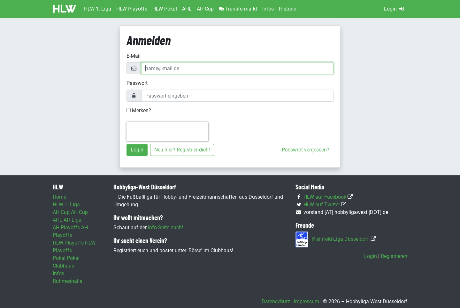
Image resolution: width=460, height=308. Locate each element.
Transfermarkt (238, 9)
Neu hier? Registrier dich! (182, 150)
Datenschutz (276, 301)
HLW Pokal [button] (164, 9)
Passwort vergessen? (305, 150)
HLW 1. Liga (66, 205)
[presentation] (167, 131)
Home (59, 197)
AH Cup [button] (205, 9)
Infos (268, 9)
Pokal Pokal (66, 258)
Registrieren (394, 256)
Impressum (306, 301)
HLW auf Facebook (324, 197)
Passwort (137, 83)
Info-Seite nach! (165, 227)
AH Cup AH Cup (70, 212)
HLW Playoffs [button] (131, 9)
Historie (287, 9)
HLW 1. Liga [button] (97, 9)
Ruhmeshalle (67, 281)
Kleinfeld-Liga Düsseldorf (340, 239)
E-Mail (133, 56)
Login (394, 9)
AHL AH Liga (67, 220)
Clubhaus (63, 266)
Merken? (138, 110)
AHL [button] (187, 9)
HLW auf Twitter (321, 205)
